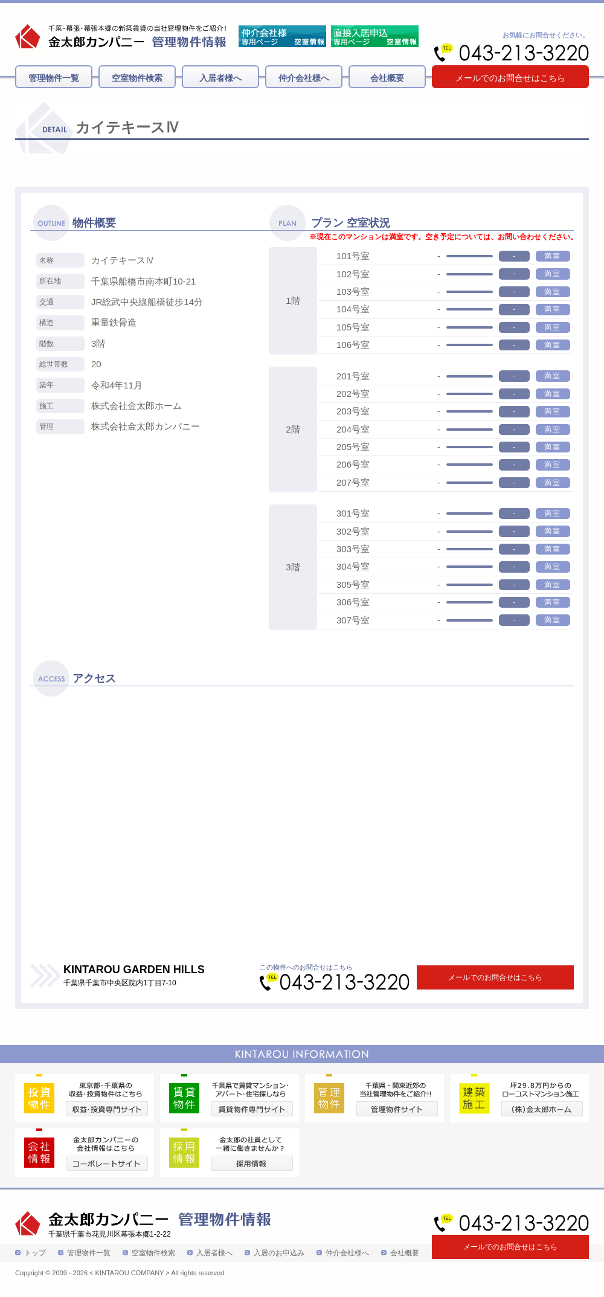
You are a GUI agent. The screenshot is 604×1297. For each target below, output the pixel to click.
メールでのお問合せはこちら (510, 78)
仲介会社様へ (303, 78)
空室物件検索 (137, 78)
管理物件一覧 (53, 78)
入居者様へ (220, 78)
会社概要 (387, 78)
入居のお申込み (279, 1253)
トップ (35, 1253)
